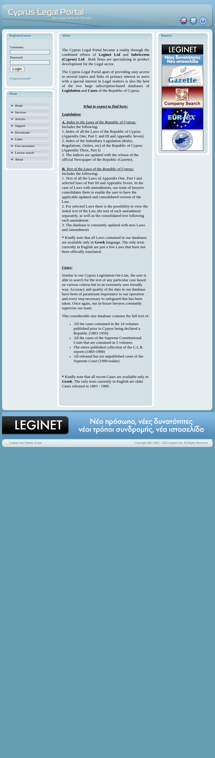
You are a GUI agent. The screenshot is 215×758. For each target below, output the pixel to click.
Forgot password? (20, 78)
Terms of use (33, 442)
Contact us (16, 442)
